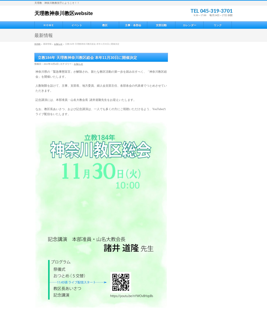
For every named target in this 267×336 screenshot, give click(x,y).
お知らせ (58, 44)
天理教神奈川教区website (63, 13)
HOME (37, 44)
